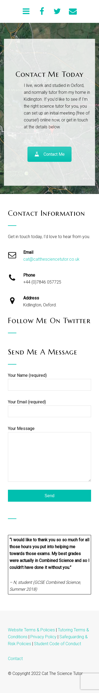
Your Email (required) (49, 408)
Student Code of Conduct (57, 643)
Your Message (49, 454)
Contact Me (49, 154)
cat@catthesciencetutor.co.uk (51, 259)
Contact (15, 658)
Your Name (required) (49, 382)
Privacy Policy (43, 636)
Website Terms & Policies (31, 629)
